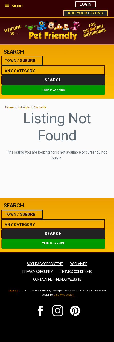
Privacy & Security (37, 272)
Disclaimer (78, 264)
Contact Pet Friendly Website (57, 279)
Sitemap (13, 290)
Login (85, 4)
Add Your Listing (85, 13)
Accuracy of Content (45, 264)
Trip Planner (53, 89)
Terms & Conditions (76, 272)
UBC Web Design (64, 294)
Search (53, 80)
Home (9, 107)
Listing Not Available (31, 107)
